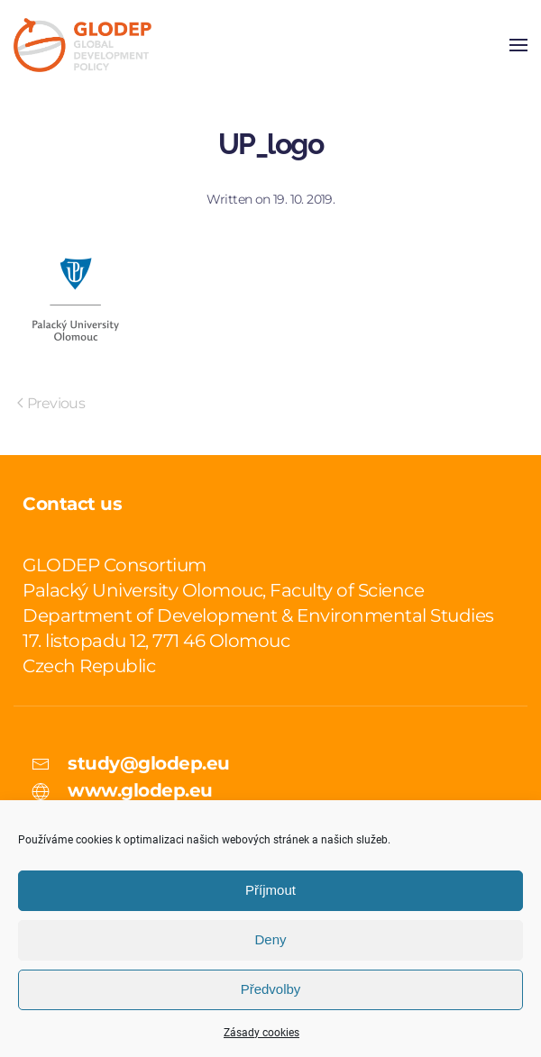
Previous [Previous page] (51, 403)
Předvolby (271, 989)
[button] (518, 45)
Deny (270, 939)
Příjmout (270, 890)
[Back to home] (82, 45)
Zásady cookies (261, 1032)
